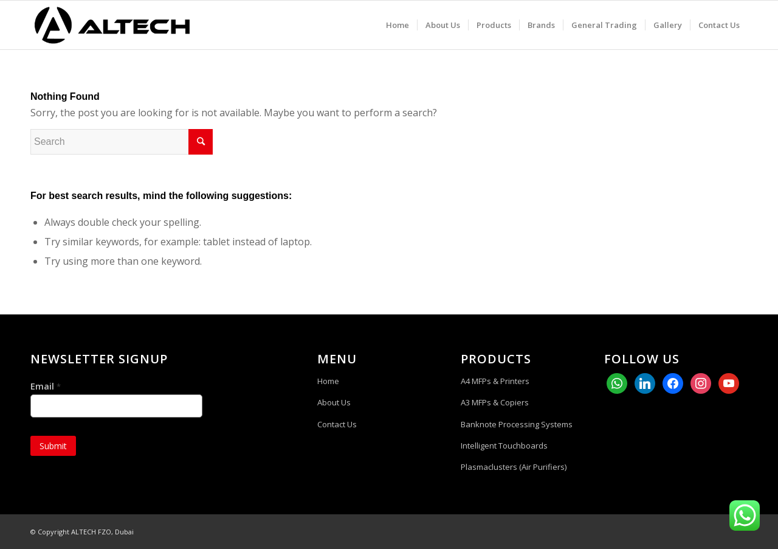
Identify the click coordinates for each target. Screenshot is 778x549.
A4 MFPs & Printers (495, 381)
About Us (334, 402)
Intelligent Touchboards (504, 445)
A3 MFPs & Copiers (495, 402)
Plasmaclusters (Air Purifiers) (513, 466)
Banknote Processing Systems (517, 424)
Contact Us (337, 424)
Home (328, 381)
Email (45, 386)
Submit (53, 446)
